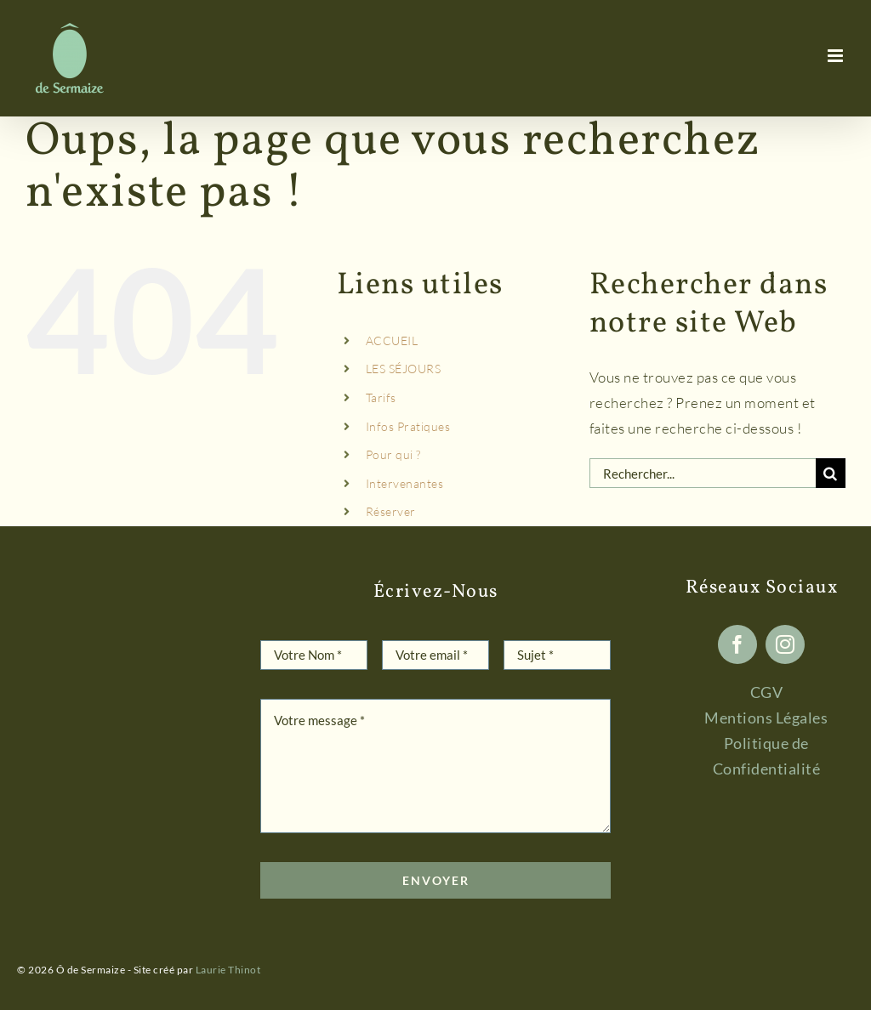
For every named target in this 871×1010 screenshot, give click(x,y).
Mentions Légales (766, 717)
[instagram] (785, 644)
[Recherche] (830, 473)
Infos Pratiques (408, 426)
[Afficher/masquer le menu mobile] (837, 56)
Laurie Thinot (228, 969)
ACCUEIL (392, 340)
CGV (766, 692)
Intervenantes (405, 483)
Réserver (391, 511)
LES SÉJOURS (403, 368)
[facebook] (737, 644)
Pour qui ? (393, 454)
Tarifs (381, 397)
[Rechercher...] (702, 473)
